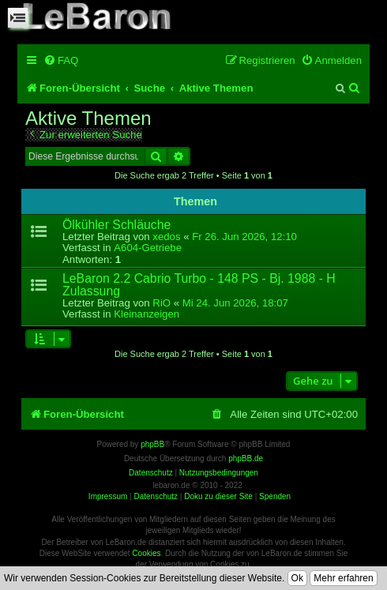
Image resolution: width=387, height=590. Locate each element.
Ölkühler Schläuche (116, 224)
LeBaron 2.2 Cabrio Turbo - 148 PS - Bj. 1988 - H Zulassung (199, 284)
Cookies (146, 553)
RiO (161, 303)
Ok (297, 578)
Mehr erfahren (343, 578)
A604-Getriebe (148, 248)
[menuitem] (60, 60)
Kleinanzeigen (146, 314)
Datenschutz (155, 496)
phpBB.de (245, 458)
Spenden (275, 496)
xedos (166, 236)
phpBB (152, 444)
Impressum (107, 496)
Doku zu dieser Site (218, 496)
